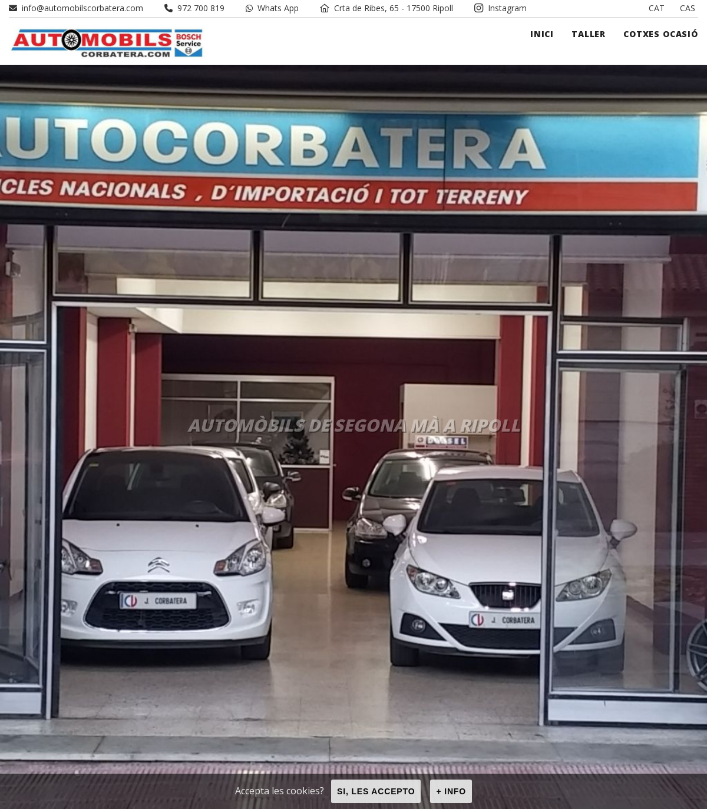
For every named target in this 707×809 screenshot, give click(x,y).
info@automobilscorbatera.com (76, 8)
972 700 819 (194, 8)
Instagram (500, 8)
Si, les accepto (376, 791)
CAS (687, 8)
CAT (657, 8)
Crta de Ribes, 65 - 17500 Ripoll (386, 8)
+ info (451, 791)
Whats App (272, 8)
